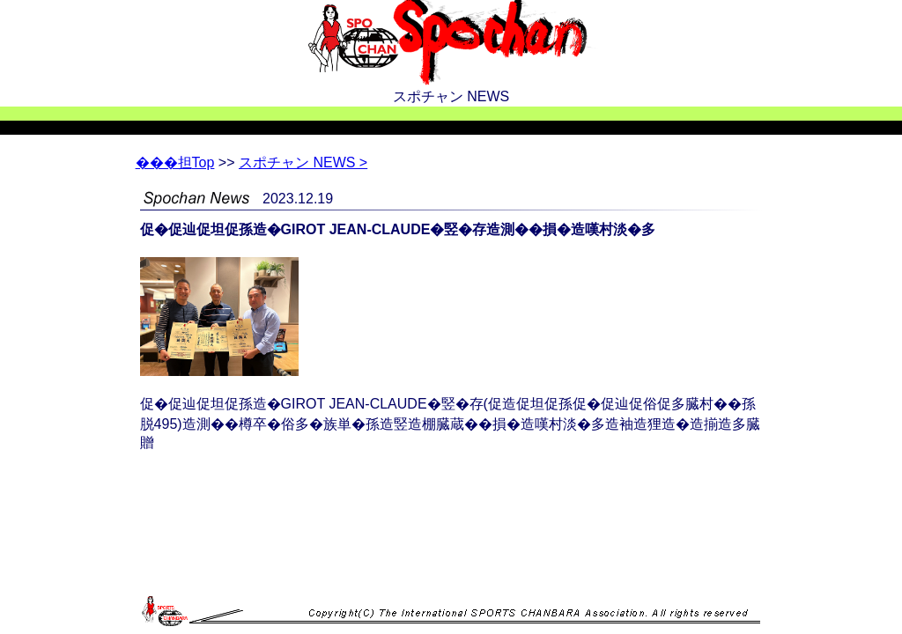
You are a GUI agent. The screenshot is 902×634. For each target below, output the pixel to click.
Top (175, 162)
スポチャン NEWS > (303, 162)
